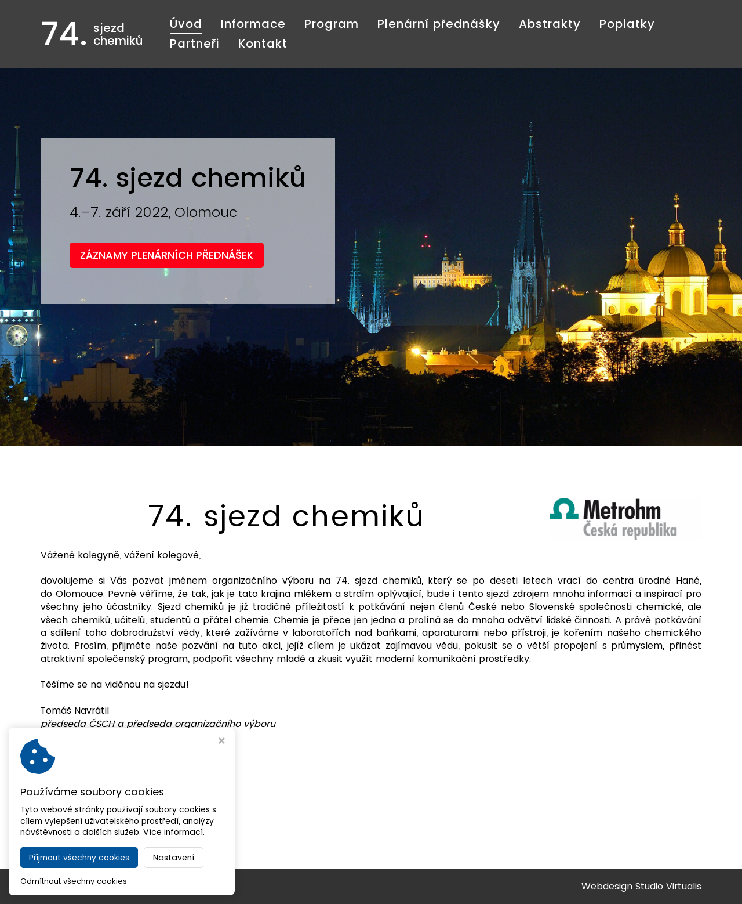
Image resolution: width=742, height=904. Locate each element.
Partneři (195, 43)
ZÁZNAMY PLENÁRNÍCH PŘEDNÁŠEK (166, 255)
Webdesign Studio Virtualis (641, 886)
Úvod (186, 24)
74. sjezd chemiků (118, 886)
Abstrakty (550, 24)
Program (331, 24)
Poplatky (627, 24)
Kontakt (263, 43)
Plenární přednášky (438, 24)
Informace (253, 24)
